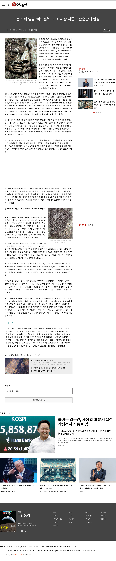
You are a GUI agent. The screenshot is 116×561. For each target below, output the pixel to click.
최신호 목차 (88, 516)
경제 (70, 512)
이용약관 (41, 547)
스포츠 (55, 522)
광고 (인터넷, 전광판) (19, 547)
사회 (54, 516)
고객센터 (35, 547)
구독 (38, 355)
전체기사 (56, 525)
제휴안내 (29, 547)
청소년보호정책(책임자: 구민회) (66, 547)
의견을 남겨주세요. (13, 391)
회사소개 (9, 547)
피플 (70, 522)
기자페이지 (88, 522)
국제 (70, 516)
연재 (86, 512)
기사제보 (103, 512)
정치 (54, 512)
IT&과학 (71, 519)
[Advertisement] (27, 169)
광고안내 (103, 519)
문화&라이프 (57, 519)
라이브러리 (88, 519)
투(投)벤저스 (84, 71)
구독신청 (103, 516)
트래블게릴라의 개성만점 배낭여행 (19, 355)
